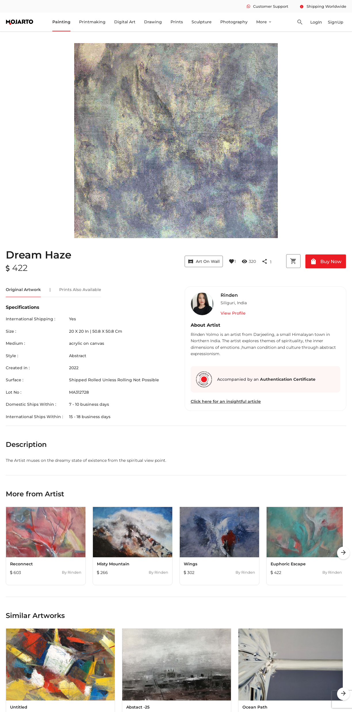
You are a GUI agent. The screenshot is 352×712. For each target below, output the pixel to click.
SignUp (335, 22)
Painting (61, 21)
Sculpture (202, 21)
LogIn (316, 22)
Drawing (153, 21)
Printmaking (92, 21)
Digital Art (124, 21)
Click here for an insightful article (226, 401)
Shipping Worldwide (323, 6)
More (264, 21)
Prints (177, 21)
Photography (234, 21)
